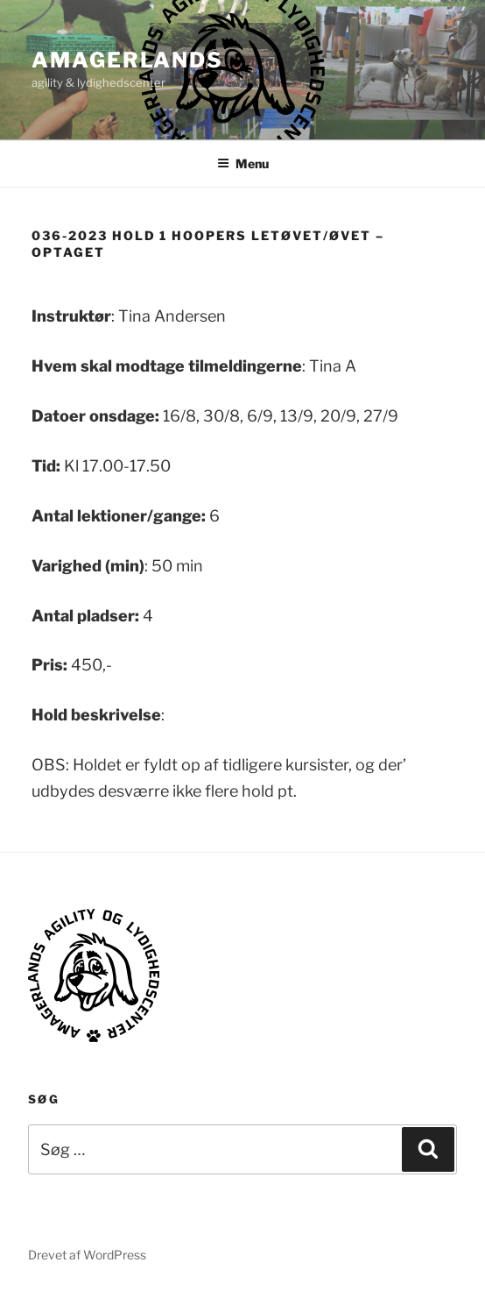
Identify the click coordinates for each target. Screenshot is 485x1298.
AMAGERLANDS (127, 60)
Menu (243, 163)
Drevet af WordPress (87, 1254)
